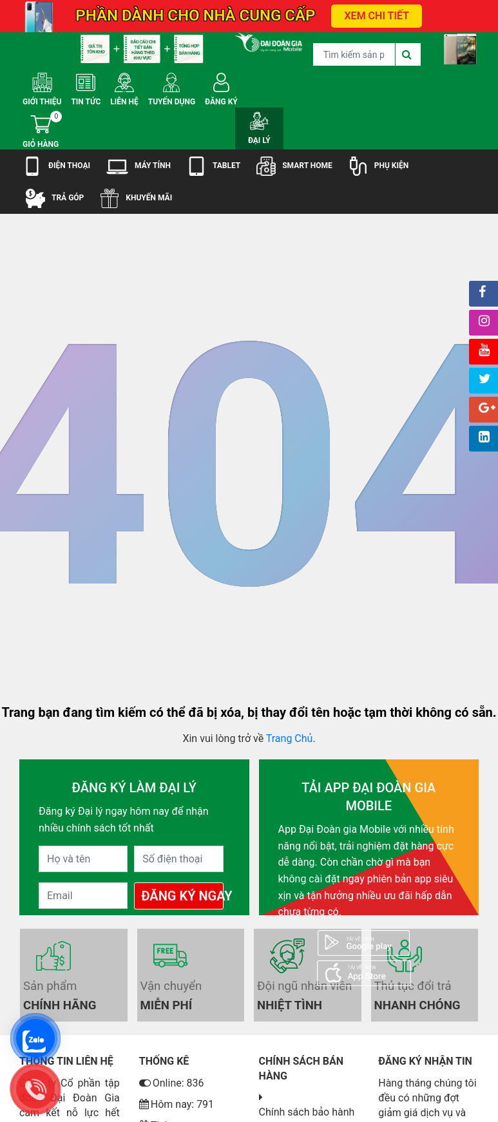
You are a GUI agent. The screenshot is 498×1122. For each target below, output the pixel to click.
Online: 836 (171, 1083)
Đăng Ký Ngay (182, 896)
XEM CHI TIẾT (376, 16)
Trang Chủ (289, 738)
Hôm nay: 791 (176, 1104)
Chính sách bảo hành (307, 1112)
